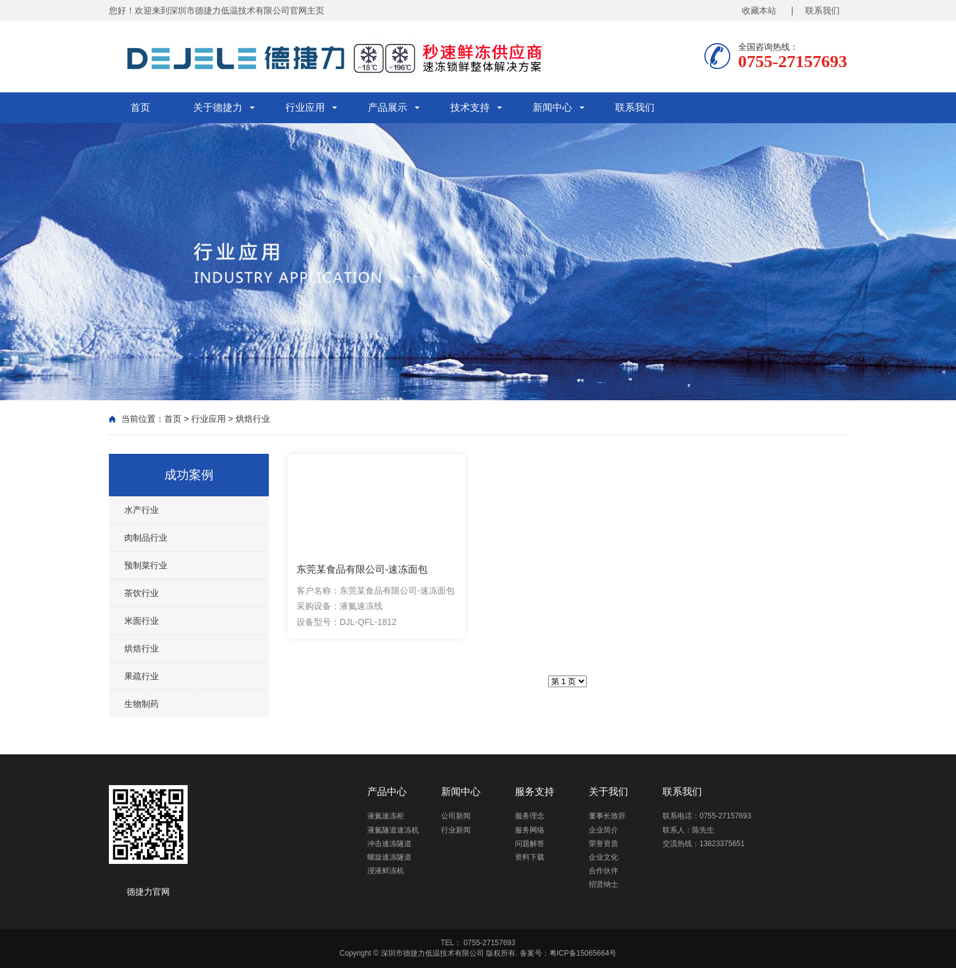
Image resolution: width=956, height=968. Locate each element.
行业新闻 (456, 830)
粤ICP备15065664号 (582, 953)
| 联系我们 (815, 10)
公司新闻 (456, 816)
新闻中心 (552, 107)
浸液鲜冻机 (385, 870)
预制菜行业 (145, 565)
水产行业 (141, 510)
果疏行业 (141, 676)
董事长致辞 (607, 816)
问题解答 (529, 843)
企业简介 (603, 830)
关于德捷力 (217, 107)
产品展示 (387, 107)
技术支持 (470, 107)
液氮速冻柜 (385, 816)
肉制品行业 (145, 537)
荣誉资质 (603, 843)
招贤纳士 (603, 884)
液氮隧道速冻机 (393, 830)
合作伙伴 (603, 870)
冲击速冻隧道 (389, 843)
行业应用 (305, 107)
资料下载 (529, 857)
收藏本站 (759, 10)
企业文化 (603, 857)
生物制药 (141, 704)
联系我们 (635, 107)
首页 (140, 107)
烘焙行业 (253, 419)
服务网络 (529, 830)
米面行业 (141, 621)
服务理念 (529, 816)
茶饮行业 (141, 593)
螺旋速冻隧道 (389, 857)
